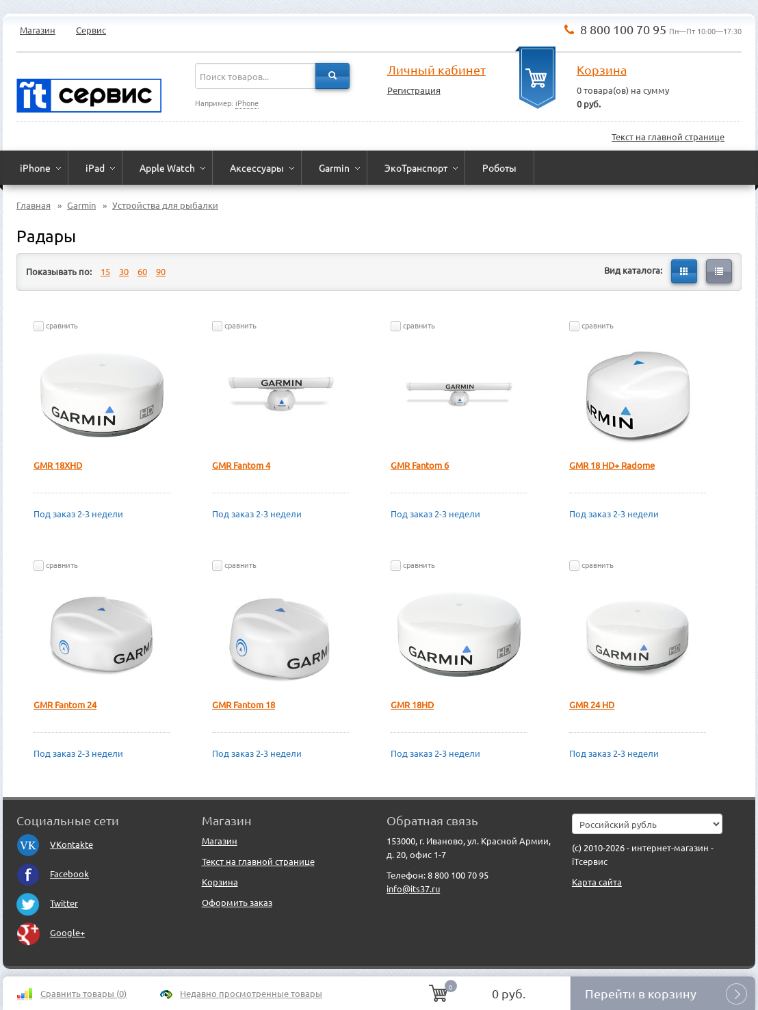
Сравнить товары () (83, 993)
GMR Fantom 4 (241, 465)
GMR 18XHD (58, 465)
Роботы (499, 167)
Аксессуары (257, 167)
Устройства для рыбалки (165, 205)
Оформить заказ (237, 902)
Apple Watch (167, 167)
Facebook (52, 873)
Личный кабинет (436, 69)
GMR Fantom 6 (420, 465)
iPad (95, 167)
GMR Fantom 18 (243, 704)
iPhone (247, 102)
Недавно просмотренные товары (251, 993)
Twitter (47, 903)
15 (105, 271)
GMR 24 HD (591, 704)
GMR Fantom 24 (65, 704)
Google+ (50, 932)
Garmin (334, 167)
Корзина (602, 69)
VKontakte (54, 844)
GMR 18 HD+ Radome (612, 465)
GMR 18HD (412, 704)
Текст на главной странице (668, 136)
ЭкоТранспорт (415, 167)
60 (142, 271)
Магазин (37, 30)
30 (124, 271)
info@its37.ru (413, 888)
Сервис (91, 30)
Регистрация (414, 90)
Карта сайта (597, 882)
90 (161, 271)
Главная (33, 205)
